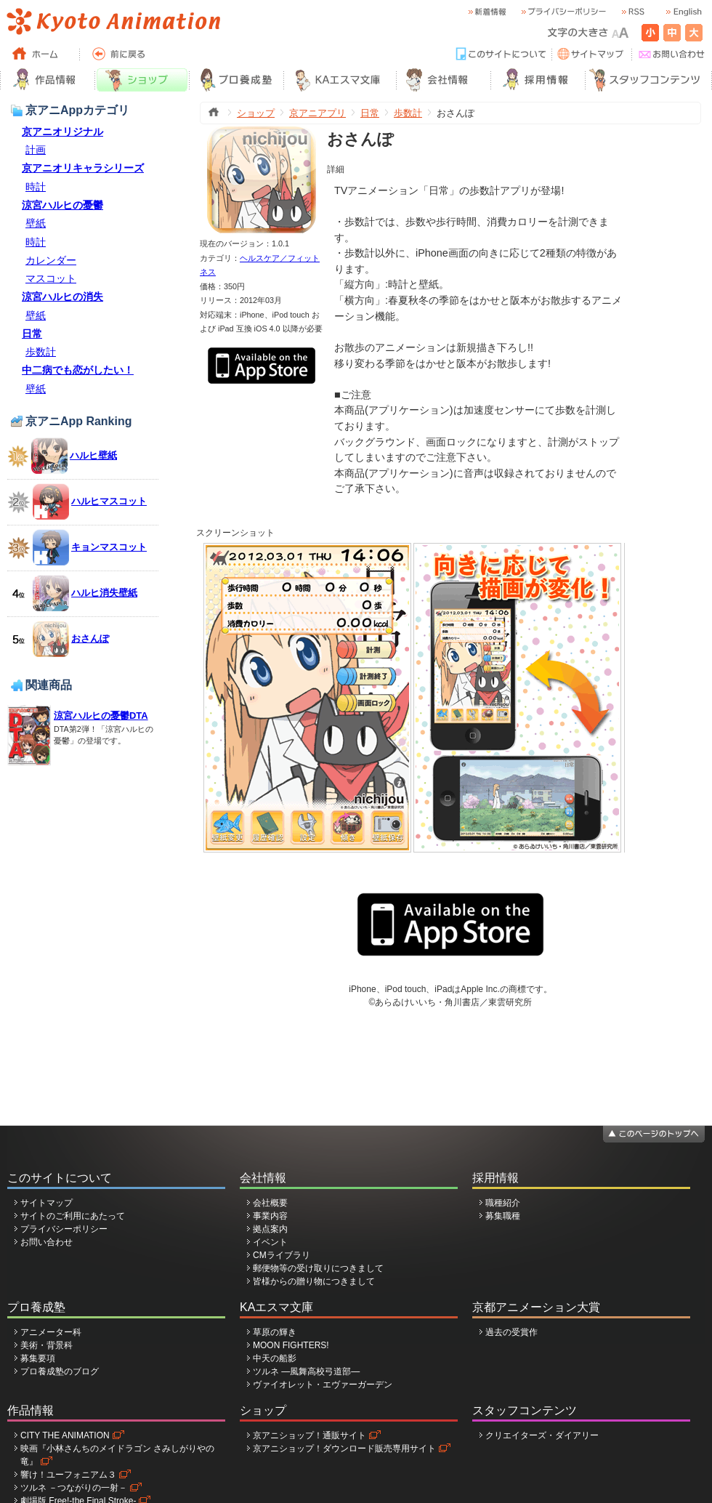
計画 (35, 150)
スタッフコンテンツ (524, 1410)
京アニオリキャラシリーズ (83, 168)
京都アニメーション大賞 (536, 1307)
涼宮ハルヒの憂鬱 (62, 205)
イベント (270, 1242)
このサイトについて (59, 1178)
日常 (32, 333)
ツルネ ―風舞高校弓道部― (306, 1371)
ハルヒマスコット (109, 501)
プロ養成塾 (36, 1307)
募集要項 (37, 1358)
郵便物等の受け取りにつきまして (318, 1268)
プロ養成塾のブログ (59, 1371)
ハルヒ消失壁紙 (104, 592)
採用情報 (495, 1178)
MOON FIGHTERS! (291, 1345)
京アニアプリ (317, 113)
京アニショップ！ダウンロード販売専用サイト (344, 1448)
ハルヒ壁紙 (93, 455)
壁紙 (35, 223)
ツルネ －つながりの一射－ (73, 1488)
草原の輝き (274, 1332)
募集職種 (502, 1216)
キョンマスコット (109, 546)
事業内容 (270, 1216)
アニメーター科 (50, 1332)
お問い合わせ (46, 1242)
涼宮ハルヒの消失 (62, 296)
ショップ (256, 113)
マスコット (50, 278)
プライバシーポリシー (64, 1229)
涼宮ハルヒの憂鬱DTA (101, 715)
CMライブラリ (281, 1255)
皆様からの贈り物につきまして (314, 1281)
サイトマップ (46, 1203)
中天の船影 (274, 1358)
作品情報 (30, 1410)
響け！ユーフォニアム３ (68, 1475)
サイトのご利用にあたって (72, 1216)
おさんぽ (90, 638)
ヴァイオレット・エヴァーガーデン (322, 1384)
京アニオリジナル (62, 131)
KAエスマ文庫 (276, 1307)
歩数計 (40, 352)
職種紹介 (502, 1203)
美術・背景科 (46, 1345)
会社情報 (263, 1178)
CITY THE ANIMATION (65, 1435)
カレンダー (50, 260)
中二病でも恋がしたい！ (78, 370)
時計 (35, 187)
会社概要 (270, 1203)
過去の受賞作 (511, 1332)
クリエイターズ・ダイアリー (542, 1435)
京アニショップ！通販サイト (309, 1435)
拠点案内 (270, 1229)
